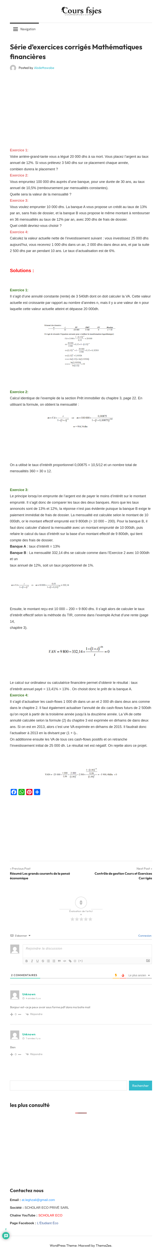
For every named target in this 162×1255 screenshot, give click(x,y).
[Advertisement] (81, 102)
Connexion (145, 935)
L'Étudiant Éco (47, 1223)
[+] (80, 960)
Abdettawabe (44, 68)
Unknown (29, 994)
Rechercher (140, 1086)
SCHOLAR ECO (50, 1215)
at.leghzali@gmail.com (38, 1200)
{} (75, 960)
